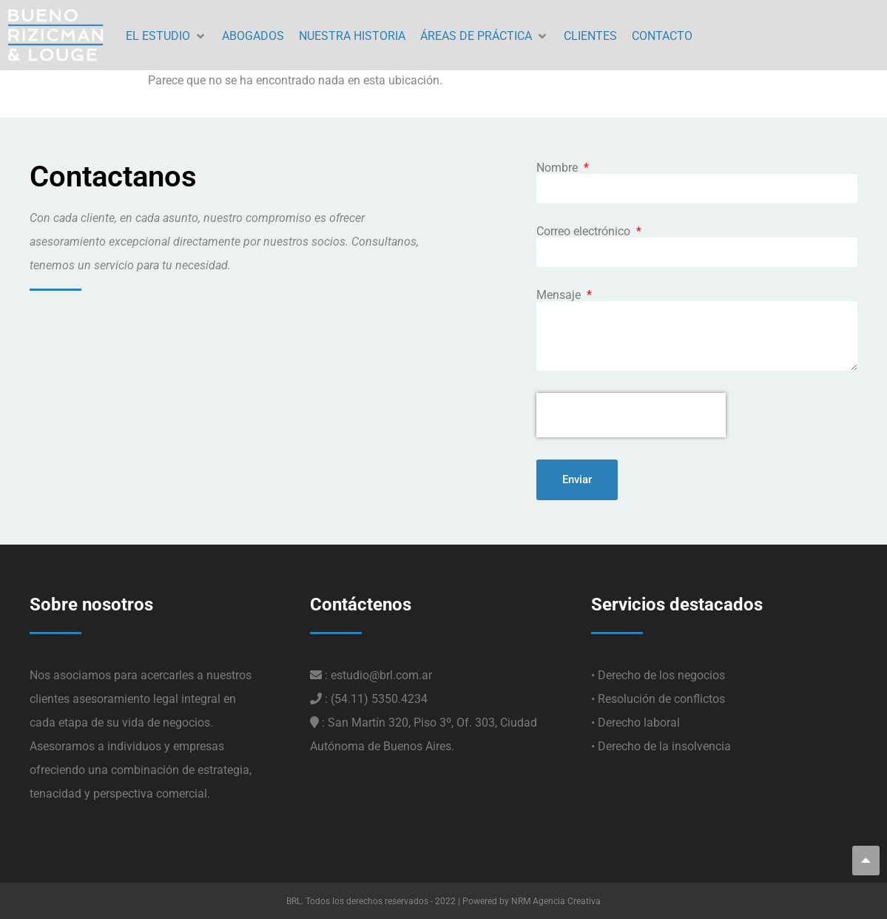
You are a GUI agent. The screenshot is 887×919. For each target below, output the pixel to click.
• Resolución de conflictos (658, 699)
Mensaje (560, 295)
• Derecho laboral (635, 723)
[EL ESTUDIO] (166, 36)
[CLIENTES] (590, 36)
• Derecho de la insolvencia (661, 746)
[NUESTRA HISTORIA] (352, 36)
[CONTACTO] (662, 36)
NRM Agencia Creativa (556, 901)
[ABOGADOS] (253, 36)
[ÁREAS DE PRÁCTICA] (484, 36)
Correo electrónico (584, 232)
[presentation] (631, 415)
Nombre (558, 168)
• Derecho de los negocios (658, 675)
